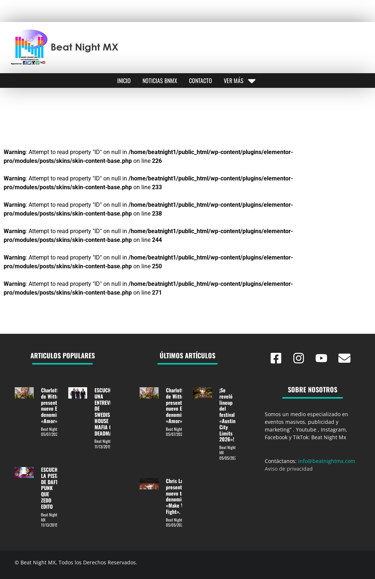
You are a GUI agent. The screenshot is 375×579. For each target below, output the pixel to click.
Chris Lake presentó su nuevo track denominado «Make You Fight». (179, 496)
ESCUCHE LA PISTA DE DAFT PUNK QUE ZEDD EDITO (50, 488)
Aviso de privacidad (289, 468)
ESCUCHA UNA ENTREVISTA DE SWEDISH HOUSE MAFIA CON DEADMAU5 (106, 411)
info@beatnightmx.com (326, 460)
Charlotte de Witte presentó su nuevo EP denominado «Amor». (54, 405)
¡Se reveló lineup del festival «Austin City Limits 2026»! (227, 414)
